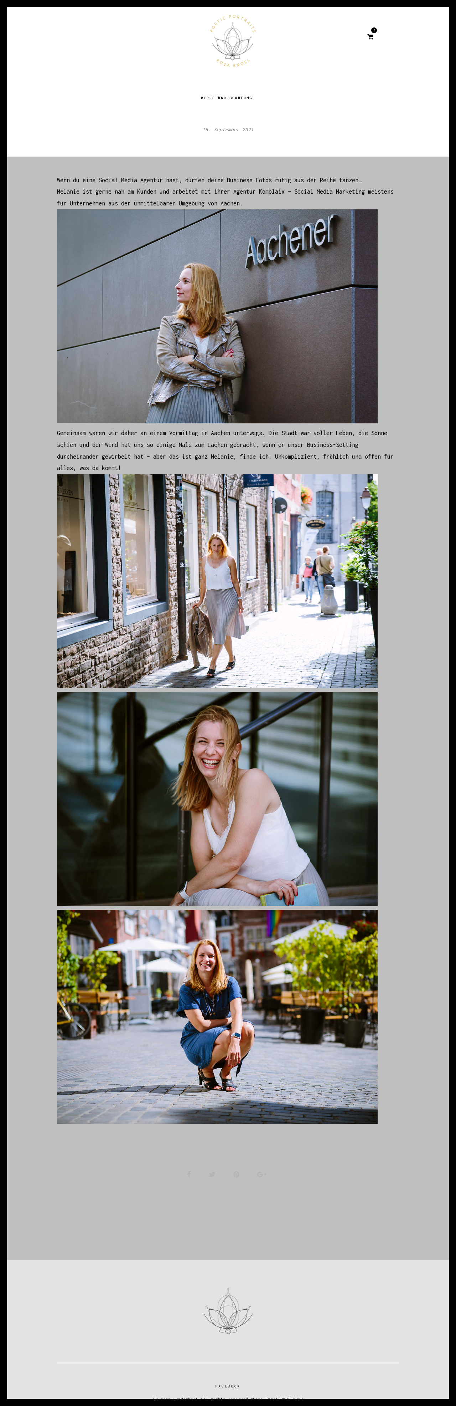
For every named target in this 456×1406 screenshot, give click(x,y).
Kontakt (290, 37)
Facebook (228, 1385)
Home (105, 37)
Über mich (177, 37)
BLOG (137, 37)
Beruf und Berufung (226, 90)
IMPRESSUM (336, 37)
